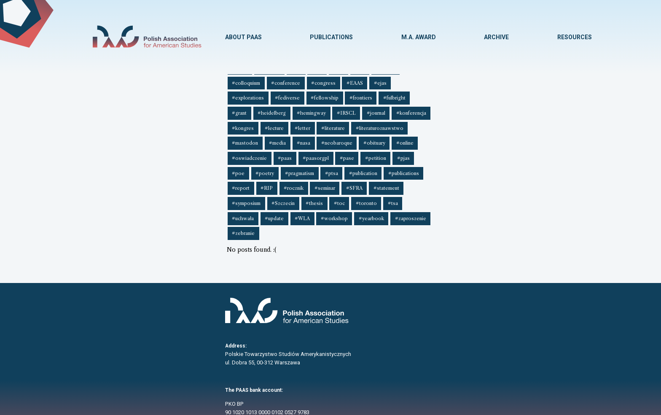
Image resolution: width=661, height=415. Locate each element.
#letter (298, 108)
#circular (145, 94)
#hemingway (109, 108)
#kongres (242, 108)
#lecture (271, 108)
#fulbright (481, 94)
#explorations (340, 94)
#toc (290, 136)
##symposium (243, 81)
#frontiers (449, 94)
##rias (166, 81)
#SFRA (134, 136)
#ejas (307, 94)
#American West (337, 81)
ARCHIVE (496, 37)
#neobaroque (508, 108)
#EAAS (283, 94)
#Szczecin (237, 136)
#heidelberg (541, 94)
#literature (328, 108)
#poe (310, 122)
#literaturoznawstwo (373, 108)
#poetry (335, 122)
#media (451, 108)
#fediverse (377, 94)
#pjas (287, 122)
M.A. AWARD (418, 37)
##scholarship (200, 81)
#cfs (121, 94)
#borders (499, 81)
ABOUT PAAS (242, 37)
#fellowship (414, 94)
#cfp (100, 94)
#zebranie (106, 150)
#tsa (342, 136)
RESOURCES (574, 37)
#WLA (424, 136)
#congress (253, 94)
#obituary (544, 108)
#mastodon (420, 108)
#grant (509, 94)
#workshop (455, 136)
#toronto (316, 136)
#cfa (525, 81)
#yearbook (491, 136)
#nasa (476, 108)
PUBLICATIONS (330, 37)
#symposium (201, 136)
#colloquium (178, 94)
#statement (164, 136)
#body (446, 81)
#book (471, 81)
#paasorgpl (204, 122)
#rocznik (553, 122)
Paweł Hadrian (432, 410)
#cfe (545, 81)
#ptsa (399, 122)
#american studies (289, 81)
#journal (172, 108)
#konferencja (206, 108)
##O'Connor (109, 81)
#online (104, 122)
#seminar (105, 136)
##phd (142, 81)
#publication (430, 122)
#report (503, 122)
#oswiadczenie (139, 122)
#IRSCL (143, 108)
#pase (233, 122)
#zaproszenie (529, 136)
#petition (260, 122)
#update (397, 136)
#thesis (267, 136)
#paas (174, 122)
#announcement (384, 81)
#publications (469, 122)
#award (420, 81)
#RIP (527, 122)
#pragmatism (368, 122)
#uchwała (368, 136)
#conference (216, 94)
